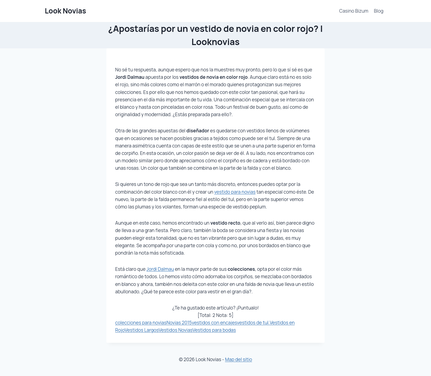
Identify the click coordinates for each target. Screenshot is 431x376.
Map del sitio (238, 359)
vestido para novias (234, 192)
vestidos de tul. (253, 322)
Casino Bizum (353, 11)
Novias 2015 (179, 322)
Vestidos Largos (142, 330)
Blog (378, 11)
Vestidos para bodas (214, 330)
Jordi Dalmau (160, 269)
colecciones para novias (141, 322)
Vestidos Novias (175, 330)
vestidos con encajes (214, 322)
